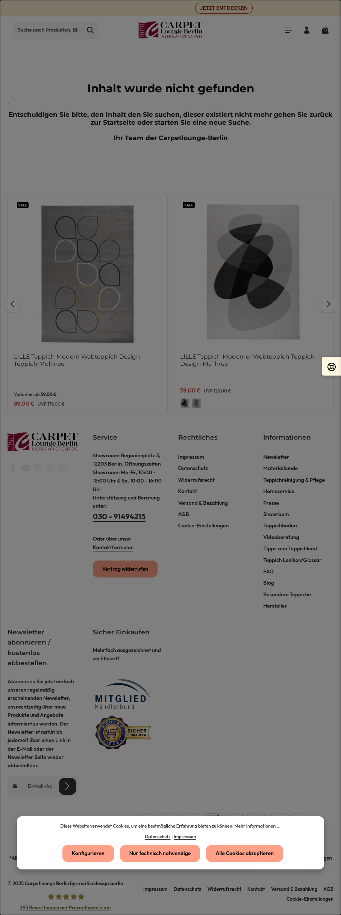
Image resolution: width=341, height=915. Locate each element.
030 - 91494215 (119, 516)
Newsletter (276, 457)
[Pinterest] (38, 470)
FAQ (268, 571)
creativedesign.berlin (99, 883)
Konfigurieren (88, 853)
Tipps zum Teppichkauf (290, 548)
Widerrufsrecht (196, 480)
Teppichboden (280, 525)
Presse (271, 503)
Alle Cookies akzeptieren (244, 853)
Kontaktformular (113, 547)
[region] (170, 304)
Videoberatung (281, 537)
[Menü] (288, 29)
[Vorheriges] (13, 304)
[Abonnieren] (67, 786)
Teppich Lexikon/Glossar (292, 560)
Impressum (191, 457)
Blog (268, 582)
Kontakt (187, 491)
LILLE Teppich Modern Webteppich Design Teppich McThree (77, 360)
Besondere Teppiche (287, 594)
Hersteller (275, 605)
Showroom (276, 514)
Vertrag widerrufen (125, 568)
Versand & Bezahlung (203, 503)
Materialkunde (280, 468)
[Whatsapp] (62, 470)
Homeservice (278, 491)
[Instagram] (50, 470)
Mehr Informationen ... (257, 826)
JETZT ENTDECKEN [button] (224, 8)
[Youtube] (26, 470)
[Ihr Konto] (306, 29)
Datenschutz (193, 468)
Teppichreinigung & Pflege (294, 480)
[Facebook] (13, 470)
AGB (183, 514)
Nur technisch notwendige (160, 853)
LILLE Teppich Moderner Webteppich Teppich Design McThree (247, 360)
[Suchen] (90, 30)
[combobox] (48, 30)
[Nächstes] (328, 304)
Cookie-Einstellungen (203, 525)
